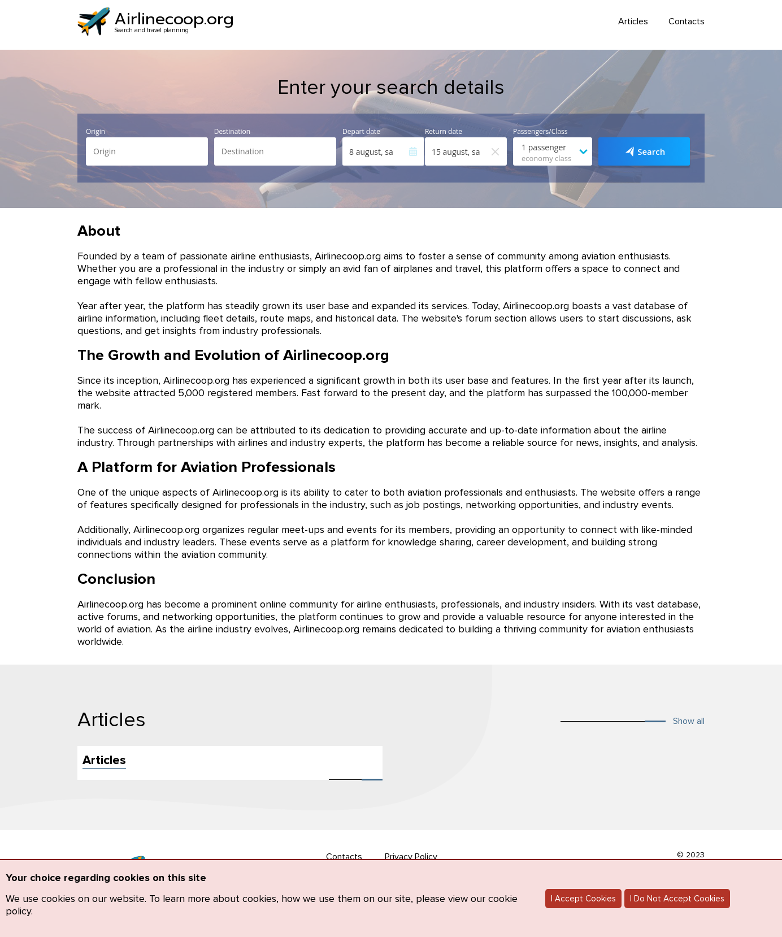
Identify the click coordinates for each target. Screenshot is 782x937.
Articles (633, 21)
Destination (232, 131)
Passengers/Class (540, 131)
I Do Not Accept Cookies (677, 898)
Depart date (361, 131)
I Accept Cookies (583, 898)
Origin (95, 131)
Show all (689, 721)
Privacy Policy (411, 856)
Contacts (686, 21)
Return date (443, 131)
